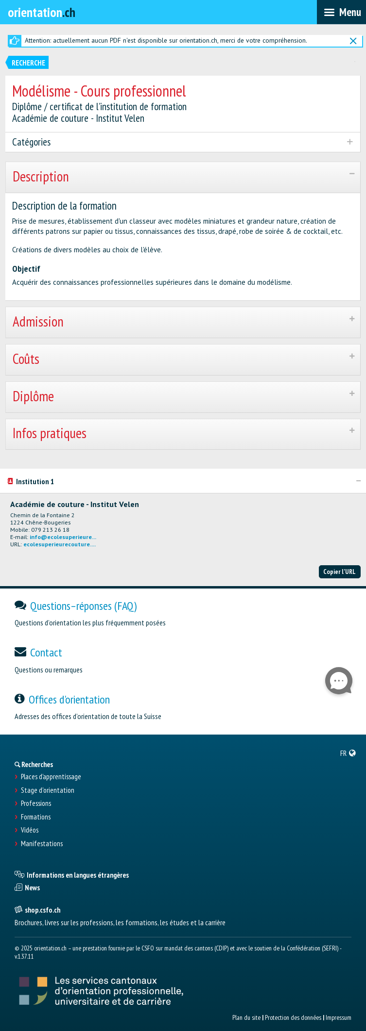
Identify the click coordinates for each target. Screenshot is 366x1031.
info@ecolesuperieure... (63, 536)
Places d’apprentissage (51, 776)
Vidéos (29, 830)
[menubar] (341, 12)
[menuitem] (348, 753)
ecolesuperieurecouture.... (59, 544)
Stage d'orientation (47, 790)
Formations (36, 817)
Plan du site (246, 1017)
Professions (36, 803)
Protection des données (293, 1017)
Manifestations (42, 843)
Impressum (338, 1017)
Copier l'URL (339, 571)
